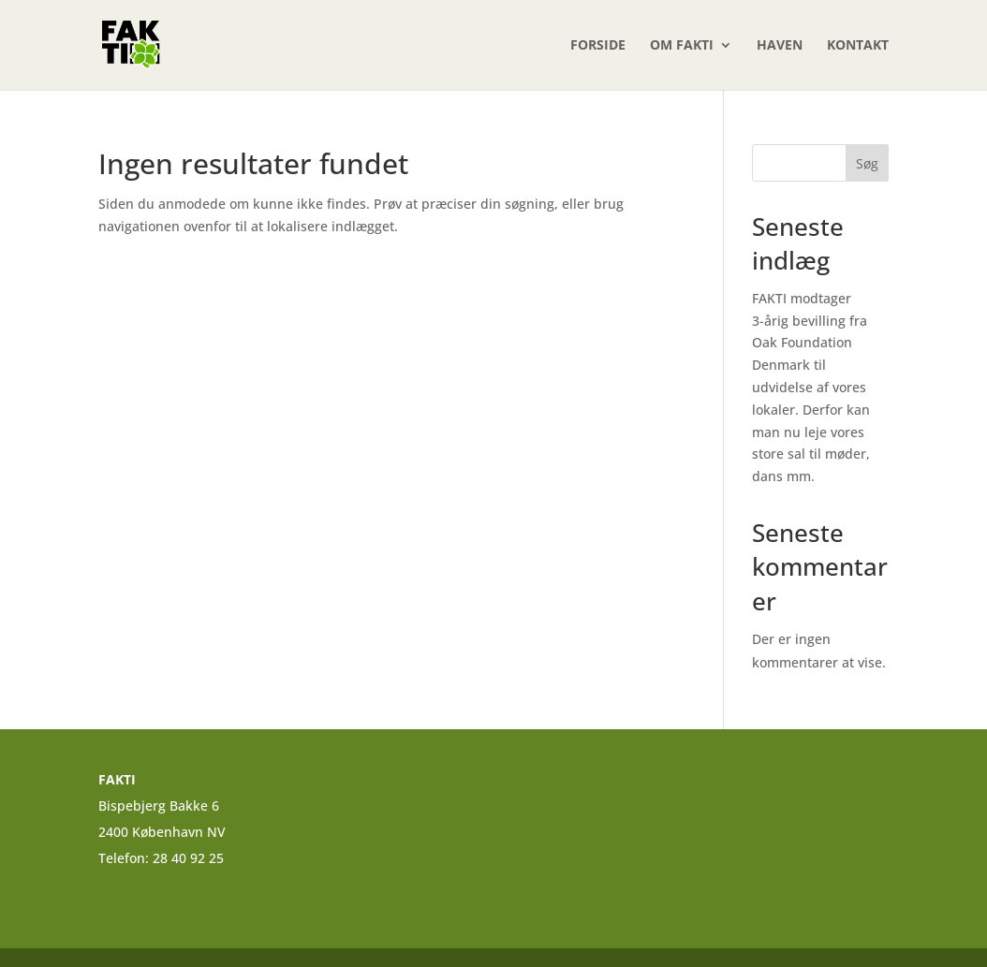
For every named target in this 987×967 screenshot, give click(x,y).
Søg (867, 163)
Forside (598, 45)
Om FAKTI (682, 45)
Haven (780, 45)
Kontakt (858, 45)
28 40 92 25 (190, 858)
